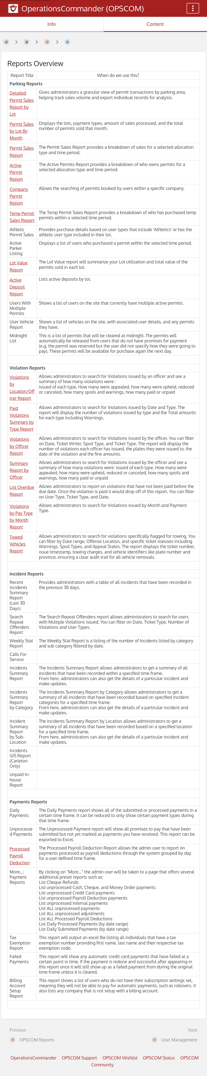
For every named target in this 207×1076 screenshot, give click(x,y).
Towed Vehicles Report (18, 544)
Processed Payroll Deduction (20, 855)
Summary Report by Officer (19, 470)
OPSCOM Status (159, 1057)
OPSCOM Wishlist (120, 1057)
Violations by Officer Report (19, 446)
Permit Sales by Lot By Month (22, 131)
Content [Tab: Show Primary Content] (155, 24)
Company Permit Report (19, 196)
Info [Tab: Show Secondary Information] (52, 24)
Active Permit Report (16, 172)
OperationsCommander (33, 1057)
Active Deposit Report (17, 287)
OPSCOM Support (79, 1057)
